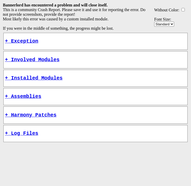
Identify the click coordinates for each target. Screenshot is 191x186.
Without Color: (166, 10)
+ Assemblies (23, 101)
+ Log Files (21, 140)
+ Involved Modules (32, 61)
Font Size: (162, 19)
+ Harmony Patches (30, 121)
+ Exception (21, 41)
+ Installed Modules (33, 81)
